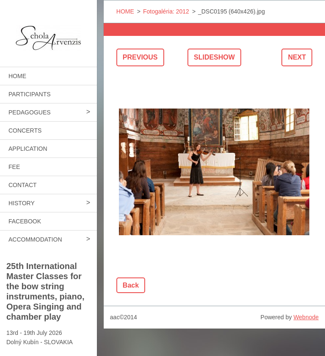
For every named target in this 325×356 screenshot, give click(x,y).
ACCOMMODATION (35, 239)
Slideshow (214, 57)
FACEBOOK (24, 221)
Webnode (306, 317)
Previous (140, 57)
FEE (14, 166)
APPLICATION (27, 148)
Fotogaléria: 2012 (166, 11)
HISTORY (21, 203)
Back (131, 285)
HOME (17, 76)
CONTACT (22, 185)
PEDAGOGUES (29, 112)
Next (297, 57)
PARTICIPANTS (29, 94)
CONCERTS (24, 130)
